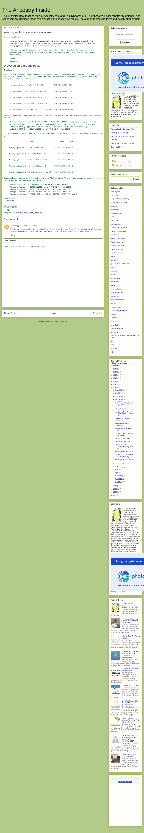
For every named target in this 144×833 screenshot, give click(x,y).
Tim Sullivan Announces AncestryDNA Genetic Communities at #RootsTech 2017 (130, 738)
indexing (114, 271)
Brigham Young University (120, 199)
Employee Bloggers (117, 147)
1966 (129, 113)
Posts (115, 161)
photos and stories (117, 300)
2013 (115, 381)
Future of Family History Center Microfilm (130, 755)
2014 (115, 378)
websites (114, 348)
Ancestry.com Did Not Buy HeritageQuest (131, 669)
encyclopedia (115, 224)
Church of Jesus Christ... (119, 202)
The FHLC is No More (122, 439)
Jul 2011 (118, 464)
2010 (115, 486)
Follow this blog (125, 782)
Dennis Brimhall (116, 213)
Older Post (98, 313)
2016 (115, 372)
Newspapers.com (117, 293)
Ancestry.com (115, 192)
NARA (113, 285)
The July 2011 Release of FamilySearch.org (124, 456)
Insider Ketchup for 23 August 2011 (122, 425)
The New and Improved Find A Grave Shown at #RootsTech (130, 621)
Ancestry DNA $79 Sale (130, 686)
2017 (115, 369)
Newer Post (9, 313)
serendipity (114, 325)
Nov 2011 (118, 390)
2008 (115, 492)
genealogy (114, 260)
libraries (113, 275)
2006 (136, 113)
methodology (115, 278)
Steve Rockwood (117, 329)
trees (112, 341)
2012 (115, 384)
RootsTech (114, 318)
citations (114, 206)
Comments (117, 165)
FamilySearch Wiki (117, 249)
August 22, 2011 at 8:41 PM (31, 226)
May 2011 (119, 470)
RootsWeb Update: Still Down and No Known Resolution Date (130, 703)
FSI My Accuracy (121, 409)
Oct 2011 (118, 393)
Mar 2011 (118, 476)
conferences (115, 210)
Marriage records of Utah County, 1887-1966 (29, 76)
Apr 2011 (118, 473)
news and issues (117, 289)
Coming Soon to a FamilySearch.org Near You (124, 447)
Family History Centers (119, 228)
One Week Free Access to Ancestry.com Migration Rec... (124, 404)
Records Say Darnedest (119, 311)
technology (114, 332)
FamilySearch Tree (117, 246)
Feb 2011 (118, 479)
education (114, 221)
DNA (112, 217)
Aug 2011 (118, 399)
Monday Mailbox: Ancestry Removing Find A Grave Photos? (130, 720)
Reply (12, 235)
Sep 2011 (118, 396)
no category (115, 296)
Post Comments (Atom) (58, 322)
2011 (115, 387)
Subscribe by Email (118, 93)
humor (113, 267)
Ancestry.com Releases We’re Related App (130, 652)
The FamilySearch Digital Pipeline (122, 136)
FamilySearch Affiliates (119, 239)
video (113, 345)
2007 (115, 495)
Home (54, 313)
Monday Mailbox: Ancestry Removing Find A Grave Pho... (124, 414)
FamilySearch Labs (117, 242)
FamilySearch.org (35, 213)
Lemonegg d (15, 226)
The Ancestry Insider (27, 10)
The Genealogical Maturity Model (122, 143)
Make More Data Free (122, 442)
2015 (115, 375)
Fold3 (113, 257)
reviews (113, 314)
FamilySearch (115, 235)
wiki (112, 352)
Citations (114, 140)
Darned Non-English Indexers (122, 420)
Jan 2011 (118, 482)
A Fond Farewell (127, 604)
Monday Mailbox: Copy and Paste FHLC (124, 434)
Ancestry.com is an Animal (124, 460)
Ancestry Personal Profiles (124, 452)
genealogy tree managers (120, 264)
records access (116, 307)
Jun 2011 (118, 467)
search (113, 321)
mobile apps (115, 282)
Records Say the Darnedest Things (123, 129)
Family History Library (20, 213)
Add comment (10, 240)
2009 (115, 489)
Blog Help (114, 195)
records (113, 303)
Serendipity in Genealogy (119, 133)
